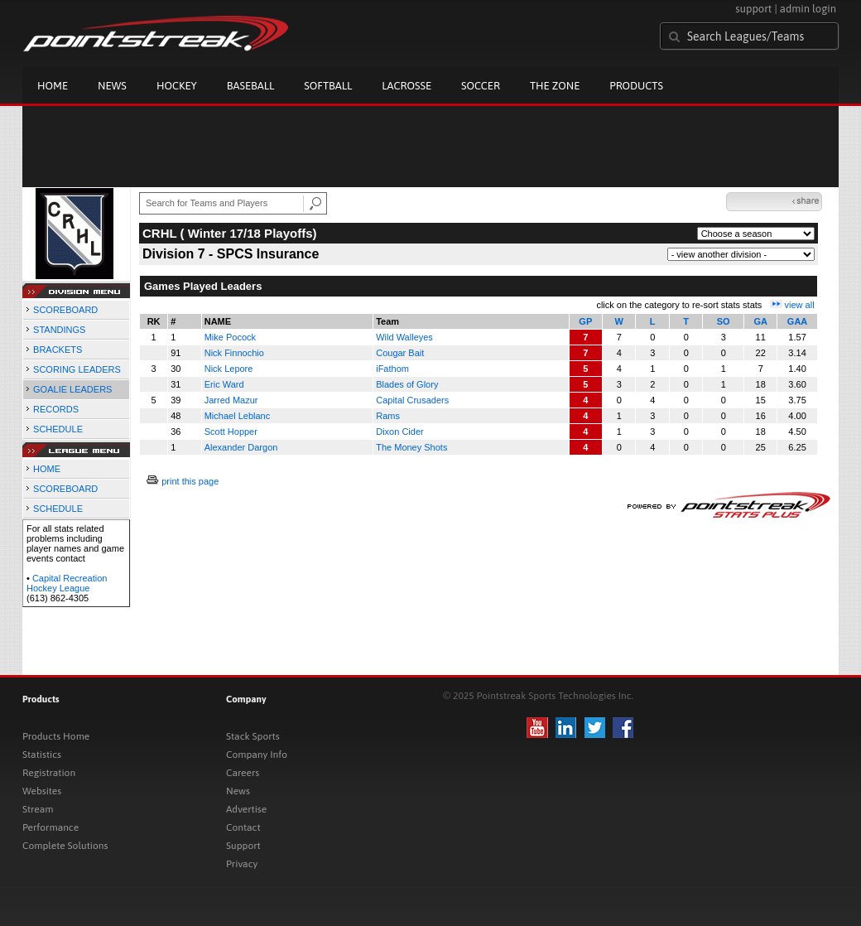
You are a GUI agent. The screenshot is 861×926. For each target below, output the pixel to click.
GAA (797, 321)
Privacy (241, 864)
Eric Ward (224, 384)
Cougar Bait (400, 353)
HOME (46, 469)
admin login (808, 8)
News (112, 86)
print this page (190, 481)
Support (243, 845)
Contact (243, 827)
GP (585, 321)
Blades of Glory (407, 384)
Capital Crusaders (412, 400)
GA (760, 321)
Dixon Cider (399, 431)
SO (723, 321)
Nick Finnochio (234, 353)
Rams (388, 416)
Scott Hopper (230, 431)
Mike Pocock (230, 337)
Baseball (251, 86)
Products (636, 86)
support (753, 8)
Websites (41, 791)
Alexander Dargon (241, 447)
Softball (328, 86)
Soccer (480, 86)
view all (800, 305)
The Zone (555, 86)
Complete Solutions (65, 845)
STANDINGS (59, 330)
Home (52, 86)
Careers (242, 773)
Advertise (246, 809)
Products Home (55, 736)
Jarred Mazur (231, 400)
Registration (48, 773)
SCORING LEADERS (77, 369)
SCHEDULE (58, 429)
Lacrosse (406, 86)
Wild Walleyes (404, 337)
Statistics (41, 754)
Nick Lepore (228, 369)
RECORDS (56, 409)
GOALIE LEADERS (72, 389)
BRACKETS (57, 349)
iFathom (392, 369)
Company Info (256, 754)
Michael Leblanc (237, 416)
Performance (50, 827)
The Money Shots (411, 447)
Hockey (176, 86)
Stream (37, 809)
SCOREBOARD (65, 310)
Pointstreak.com (155, 35)
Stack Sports (253, 736)
